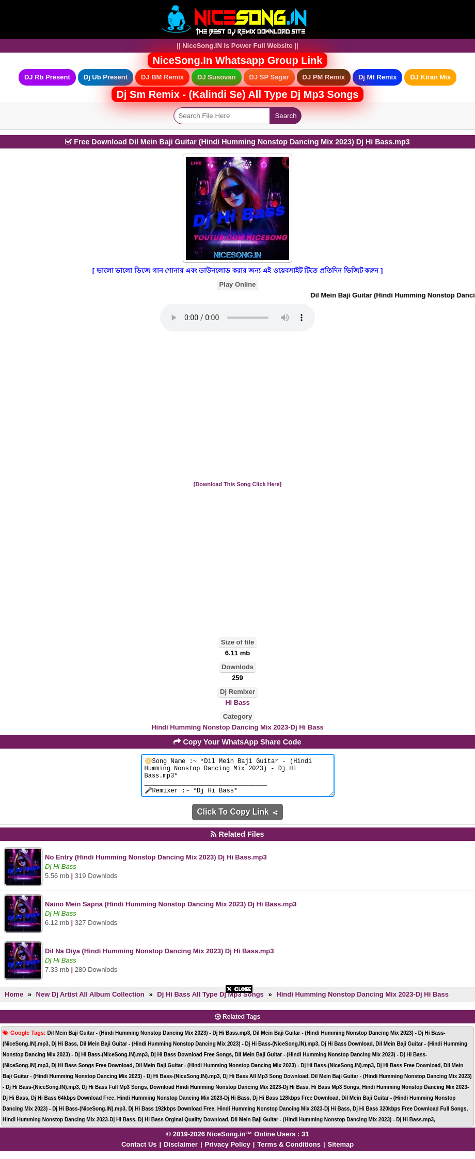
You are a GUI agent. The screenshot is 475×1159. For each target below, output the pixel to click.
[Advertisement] (237, 407)
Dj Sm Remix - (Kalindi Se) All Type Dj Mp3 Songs (238, 94)
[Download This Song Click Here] (237, 484)
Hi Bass (237, 702)
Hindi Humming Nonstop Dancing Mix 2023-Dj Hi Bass (237, 727)
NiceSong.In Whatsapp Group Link (238, 60)
